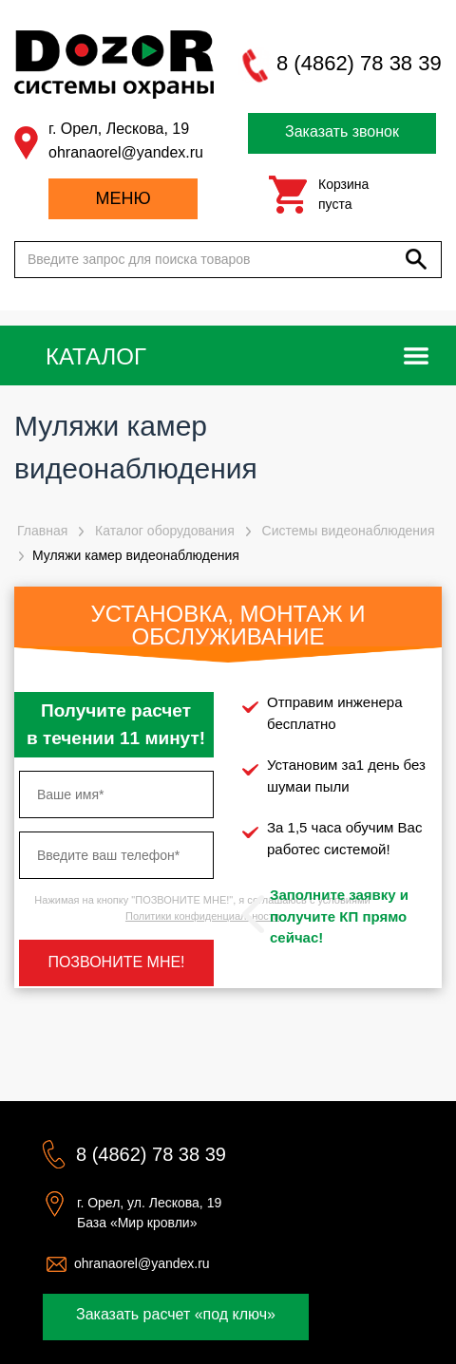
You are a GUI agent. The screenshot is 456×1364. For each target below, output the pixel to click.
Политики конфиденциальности (202, 916)
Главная (42, 530)
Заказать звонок (342, 131)
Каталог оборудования (165, 530)
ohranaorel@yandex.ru (125, 152)
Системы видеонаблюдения (348, 530)
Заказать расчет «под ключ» (176, 1314)
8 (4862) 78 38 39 (359, 63)
